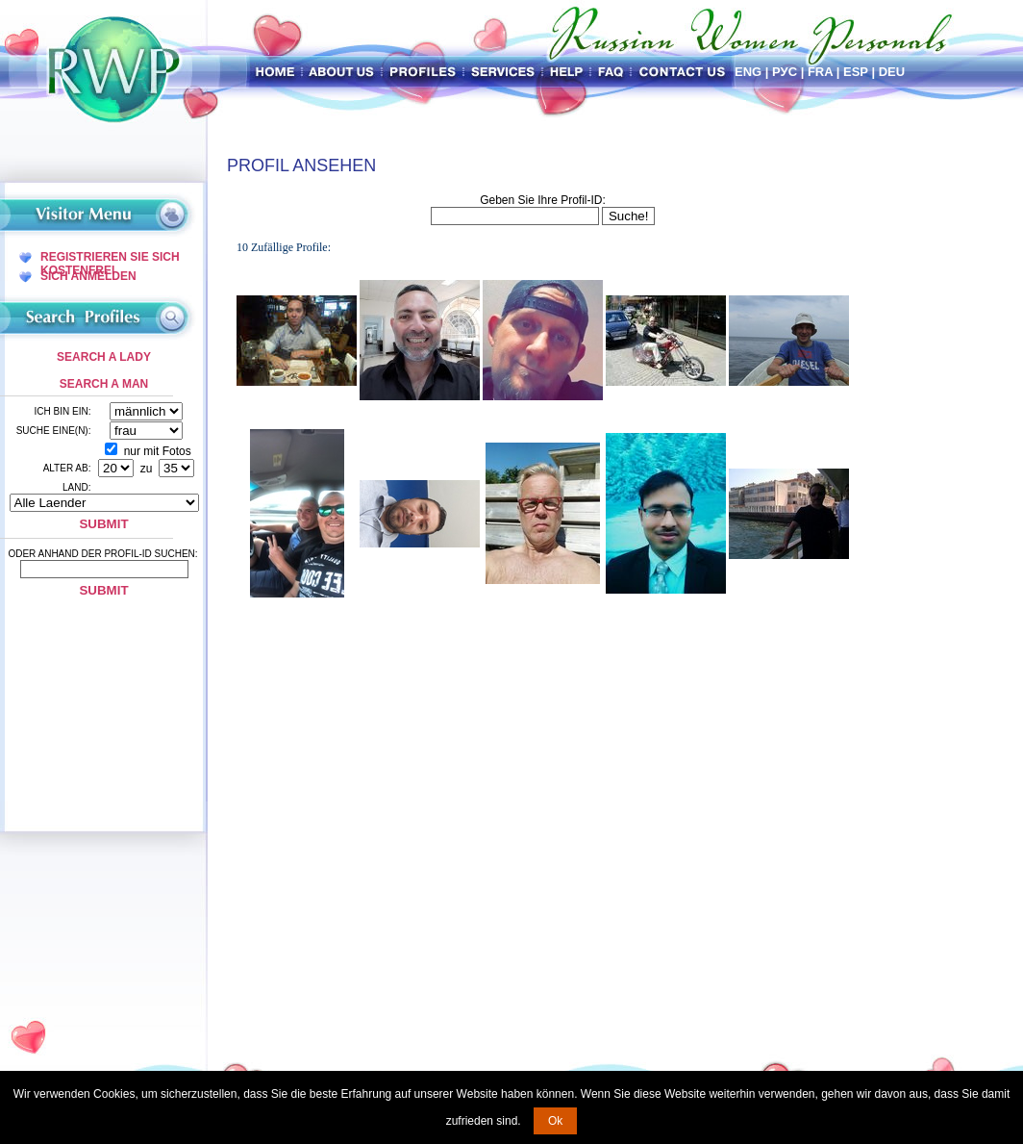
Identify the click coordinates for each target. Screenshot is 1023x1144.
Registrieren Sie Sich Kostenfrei (110, 257)
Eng (748, 71)
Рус (784, 71)
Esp (855, 71)
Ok (555, 1121)
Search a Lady (104, 357)
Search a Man (104, 384)
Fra (820, 71)
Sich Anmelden (88, 276)
